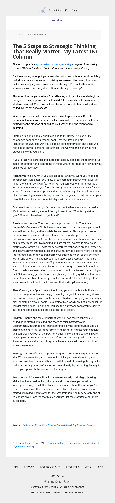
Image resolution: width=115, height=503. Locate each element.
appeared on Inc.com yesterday (53, 64)
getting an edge (65, 443)
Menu (60, 20)
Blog (27, 443)
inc (75, 443)
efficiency (51, 443)
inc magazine (84, 443)
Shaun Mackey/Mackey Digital (69, 492)
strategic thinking (25, 446)
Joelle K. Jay (57, 8)
